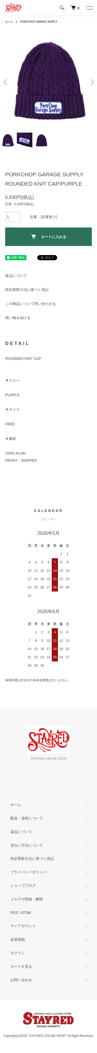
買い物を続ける (18, 318)
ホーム (9, 21)
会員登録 (17, 939)
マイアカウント (23, 926)
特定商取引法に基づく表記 (27, 290)
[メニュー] (89, 8)
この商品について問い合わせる (30, 304)
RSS (14, 913)
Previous (6, 82)
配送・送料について (26, 818)
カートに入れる (48, 236)
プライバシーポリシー (28, 872)
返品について (16, 276)
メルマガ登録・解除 (26, 899)
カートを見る (21, 966)
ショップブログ (23, 885)
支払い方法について (26, 845)
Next (91, 82)
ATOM (26, 913)
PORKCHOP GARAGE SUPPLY (38, 21)
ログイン (17, 953)
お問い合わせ (21, 980)
